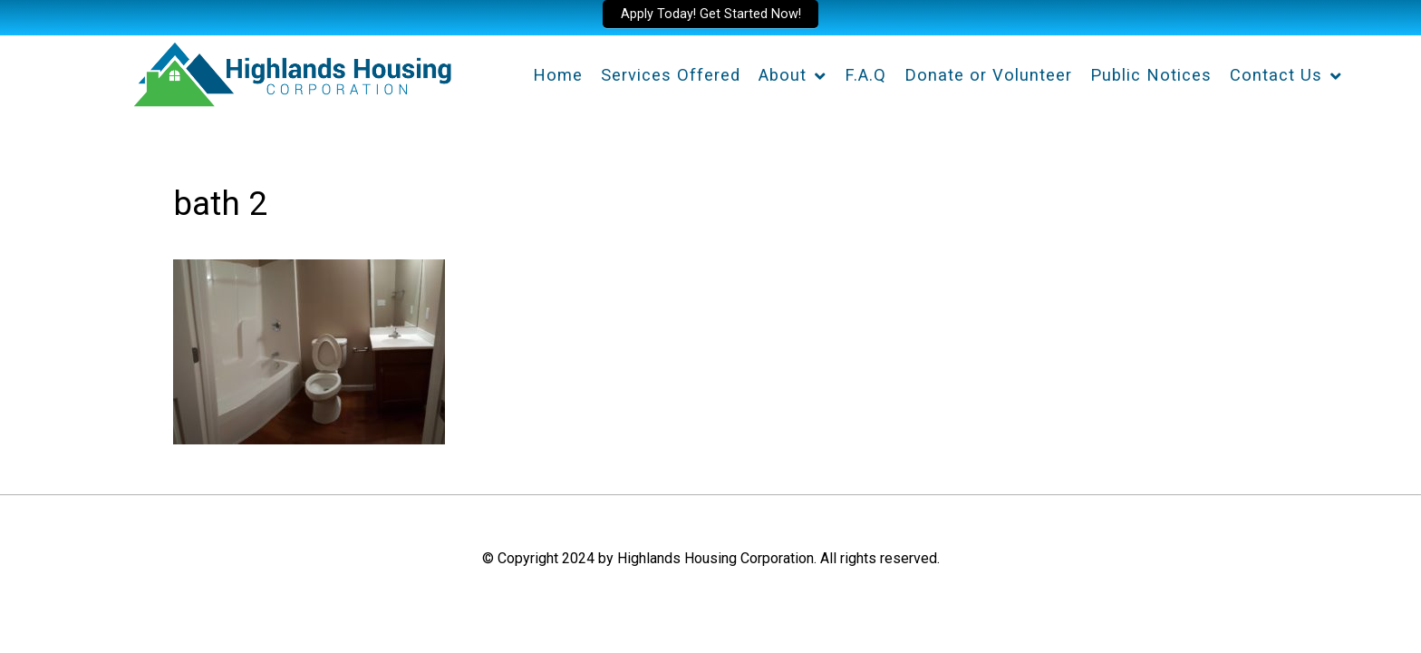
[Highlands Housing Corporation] (291, 71)
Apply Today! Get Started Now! (711, 14)
